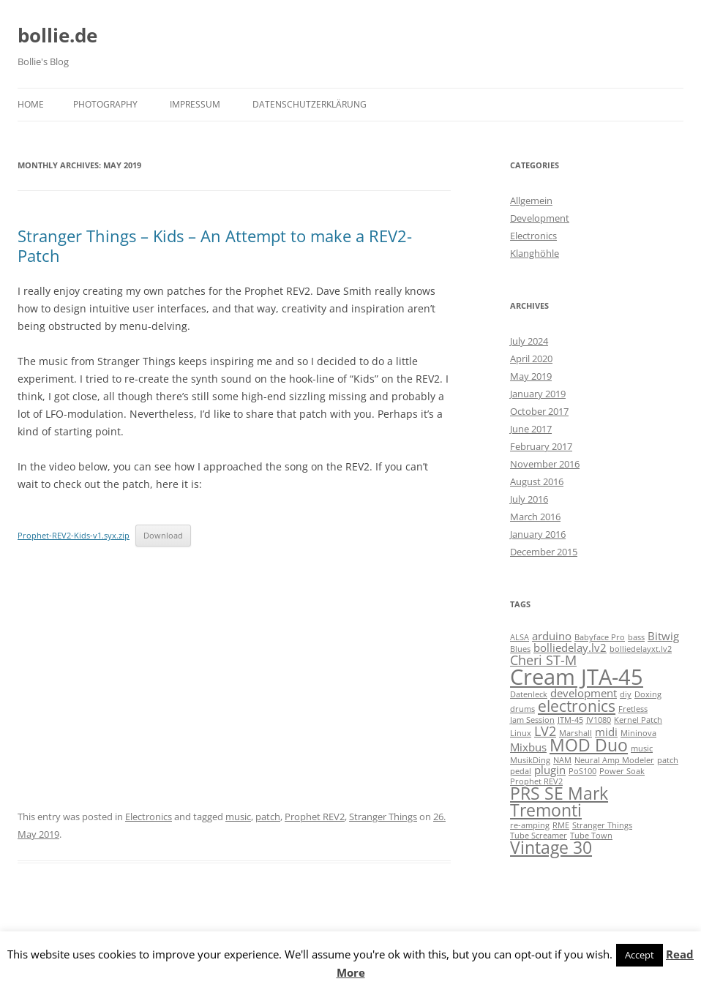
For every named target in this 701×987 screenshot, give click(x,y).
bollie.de (57, 35)
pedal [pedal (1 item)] (520, 771)
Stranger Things (383, 816)
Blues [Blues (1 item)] (520, 649)
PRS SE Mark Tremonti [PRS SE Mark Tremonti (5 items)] (559, 802)
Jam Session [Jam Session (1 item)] (532, 720)
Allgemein (531, 200)
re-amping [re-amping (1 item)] (530, 825)
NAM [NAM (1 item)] (562, 760)
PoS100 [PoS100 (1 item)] (582, 771)
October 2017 (539, 411)
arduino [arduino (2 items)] (551, 635)
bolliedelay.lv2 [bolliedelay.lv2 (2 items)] (570, 647)
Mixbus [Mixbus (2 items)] (528, 747)
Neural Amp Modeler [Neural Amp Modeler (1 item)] (614, 760)
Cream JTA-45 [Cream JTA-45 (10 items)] (576, 676)
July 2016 (529, 499)
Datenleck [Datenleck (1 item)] (528, 694)
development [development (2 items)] (583, 693)
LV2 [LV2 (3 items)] (545, 731)
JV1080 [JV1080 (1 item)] (598, 720)
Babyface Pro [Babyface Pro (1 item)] (599, 637)
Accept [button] (639, 954)
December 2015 (543, 551)
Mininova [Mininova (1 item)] (638, 733)
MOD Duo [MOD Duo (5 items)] (589, 745)
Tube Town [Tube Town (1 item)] (591, 835)
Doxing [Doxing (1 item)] (647, 694)
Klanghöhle (534, 253)
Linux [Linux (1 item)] (520, 733)
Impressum (195, 104)
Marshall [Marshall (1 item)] (575, 733)
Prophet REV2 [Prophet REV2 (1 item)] (536, 781)
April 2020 (531, 358)
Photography (105, 104)
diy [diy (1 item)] (625, 694)
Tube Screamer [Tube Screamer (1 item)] (538, 835)
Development (539, 218)
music (238, 816)
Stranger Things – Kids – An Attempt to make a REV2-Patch (215, 245)
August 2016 (536, 481)
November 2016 (545, 463)
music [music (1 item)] (642, 748)
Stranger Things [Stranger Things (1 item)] (602, 825)
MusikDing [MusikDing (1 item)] (530, 760)
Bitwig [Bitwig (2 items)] (663, 635)
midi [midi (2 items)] (606, 731)
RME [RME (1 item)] (560, 825)
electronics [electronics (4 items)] (576, 706)
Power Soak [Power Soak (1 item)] (622, 771)
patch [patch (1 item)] (667, 760)
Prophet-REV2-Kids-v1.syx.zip (74, 535)
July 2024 (529, 341)
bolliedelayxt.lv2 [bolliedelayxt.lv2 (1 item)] (641, 649)
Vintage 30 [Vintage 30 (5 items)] (551, 847)
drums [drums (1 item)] (522, 709)
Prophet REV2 (315, 816)
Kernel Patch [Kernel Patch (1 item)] (638, 720)
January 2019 (538, 393)
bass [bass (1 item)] (636, 637)
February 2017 (541, 446)
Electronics (148, 816)
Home (31, 104)
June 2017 (531, 428)
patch (267, 816)
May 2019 (531, 376)
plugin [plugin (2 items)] (550, 769)
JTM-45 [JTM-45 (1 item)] (570, 720)
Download (163, 535)
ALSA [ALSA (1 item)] (519, 637)
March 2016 (535, 516)
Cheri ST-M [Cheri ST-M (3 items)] (543, 660)
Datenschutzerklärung (309, 104)
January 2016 (538, 534)
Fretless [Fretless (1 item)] (633, 709)
